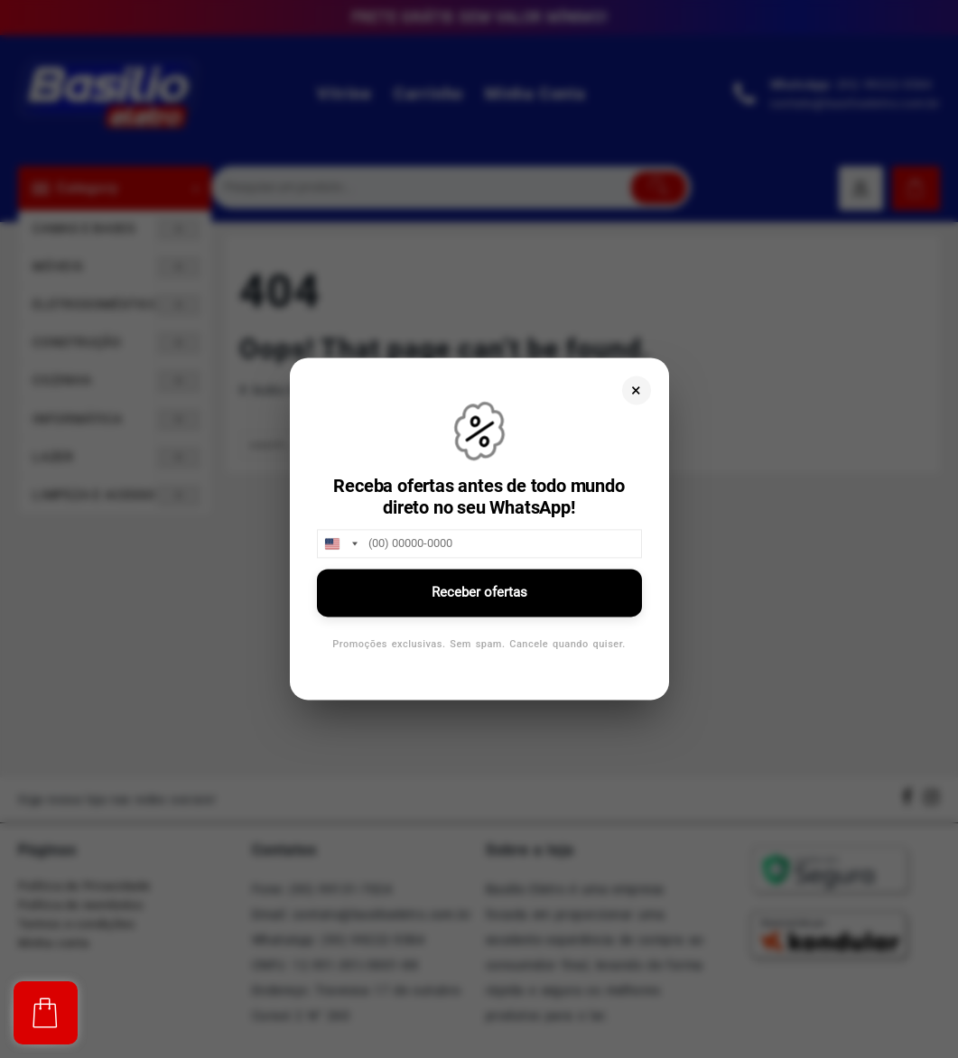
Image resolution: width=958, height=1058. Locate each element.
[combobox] (340, 543)
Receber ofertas (479, 592)
